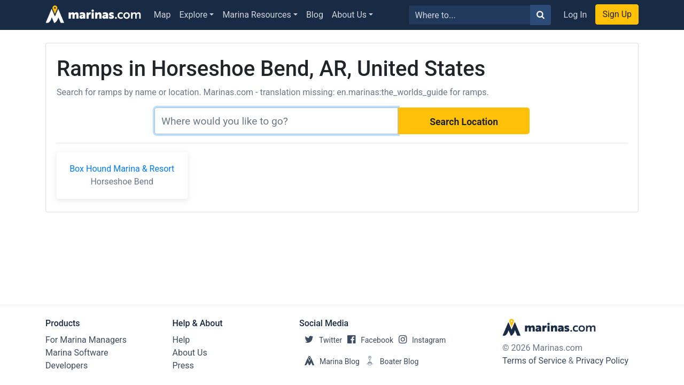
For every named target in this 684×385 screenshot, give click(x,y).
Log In (575, 15)
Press (183, 365)
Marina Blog (329, 361)
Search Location (464, 122)
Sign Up (617, 14)
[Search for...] (469, 15)
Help (181, 340)
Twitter (320, 340)
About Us (349, 15)
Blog (314, 15)
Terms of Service (534, 361)
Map (162, 15)
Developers (66, 365)
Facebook (367, 340)
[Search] (276, 120)
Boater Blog (389, 361)
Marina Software (76, 353)
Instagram (419, 340)
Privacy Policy (602, 361)
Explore (194, 15)
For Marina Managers (86, 340)
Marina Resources (256, 15)
